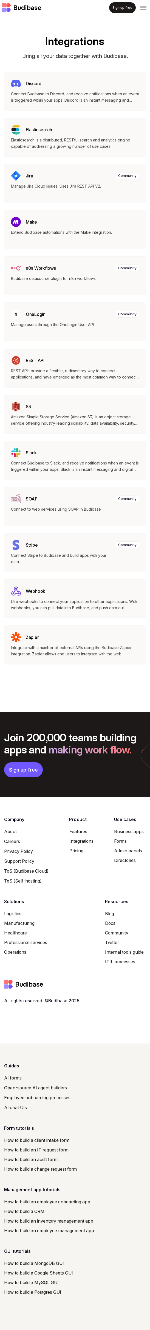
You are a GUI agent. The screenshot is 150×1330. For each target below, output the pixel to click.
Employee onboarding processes (37, 1097)
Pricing (76, 850)
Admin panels (128, 850)
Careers (12, 841)
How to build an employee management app (49, 1230)
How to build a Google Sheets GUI (38, 1273)
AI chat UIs (15, 1107)
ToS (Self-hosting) (23, 881)
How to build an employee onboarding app (47, 1201)
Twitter (112, 942)
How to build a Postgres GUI (32, 1292)
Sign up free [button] (122, 7)
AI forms (13, 1078)
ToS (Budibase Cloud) (26, 871)
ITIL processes (120, 961)
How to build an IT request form (36, 1150)
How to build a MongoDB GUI (34, 1263)
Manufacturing (19, 923)
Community (116, 933)
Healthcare (15, 933)
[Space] (21, 7)
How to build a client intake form (36, 1140)
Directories (125, 860)
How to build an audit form (31, 1159)
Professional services (25, 942)
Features (78, 831)
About (10, 831)
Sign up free (23, 770)
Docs (110, 923)
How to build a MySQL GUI (31, 1282)
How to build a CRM (24, 1211)
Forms (120, 841)
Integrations (81, 841)
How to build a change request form (40, 1169)
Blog (109, 913)
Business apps (129, 831)
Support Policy (19, 861)
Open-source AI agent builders (35, 1087)
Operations (15, 952)
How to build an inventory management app (48, 1221)
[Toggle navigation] (143, 7)
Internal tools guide (124, 952)
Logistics (12, 913)
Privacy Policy (18, 851)
